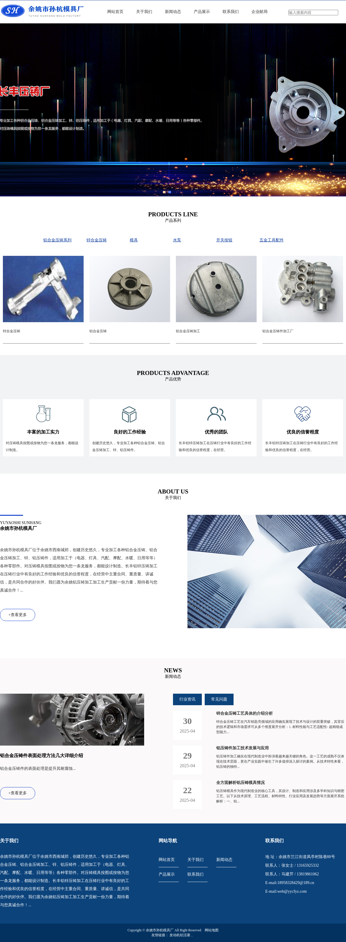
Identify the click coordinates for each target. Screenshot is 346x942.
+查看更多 (17, 615)
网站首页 (115, 12)
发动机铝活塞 (180, 935)
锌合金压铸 (96, 240)
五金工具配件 (272, 240)
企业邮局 (259, 12)
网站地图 (212, 930)
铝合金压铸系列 (57, 240)
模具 (134, 240)
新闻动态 (173, 12)
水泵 (177, 240)
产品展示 (202, 12)
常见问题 (219, 699)
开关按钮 (224, 240)
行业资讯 (187, 699)
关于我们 (144, 12)
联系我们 (231, 12)
